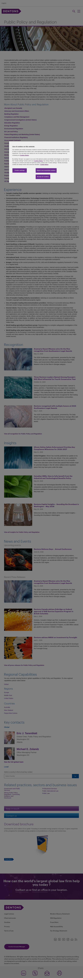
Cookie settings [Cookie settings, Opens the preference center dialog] (20, 170)
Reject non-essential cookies (46, 170)
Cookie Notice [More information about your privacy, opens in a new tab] (44, 164)
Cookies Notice (24, 155)
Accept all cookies (43, 176)
